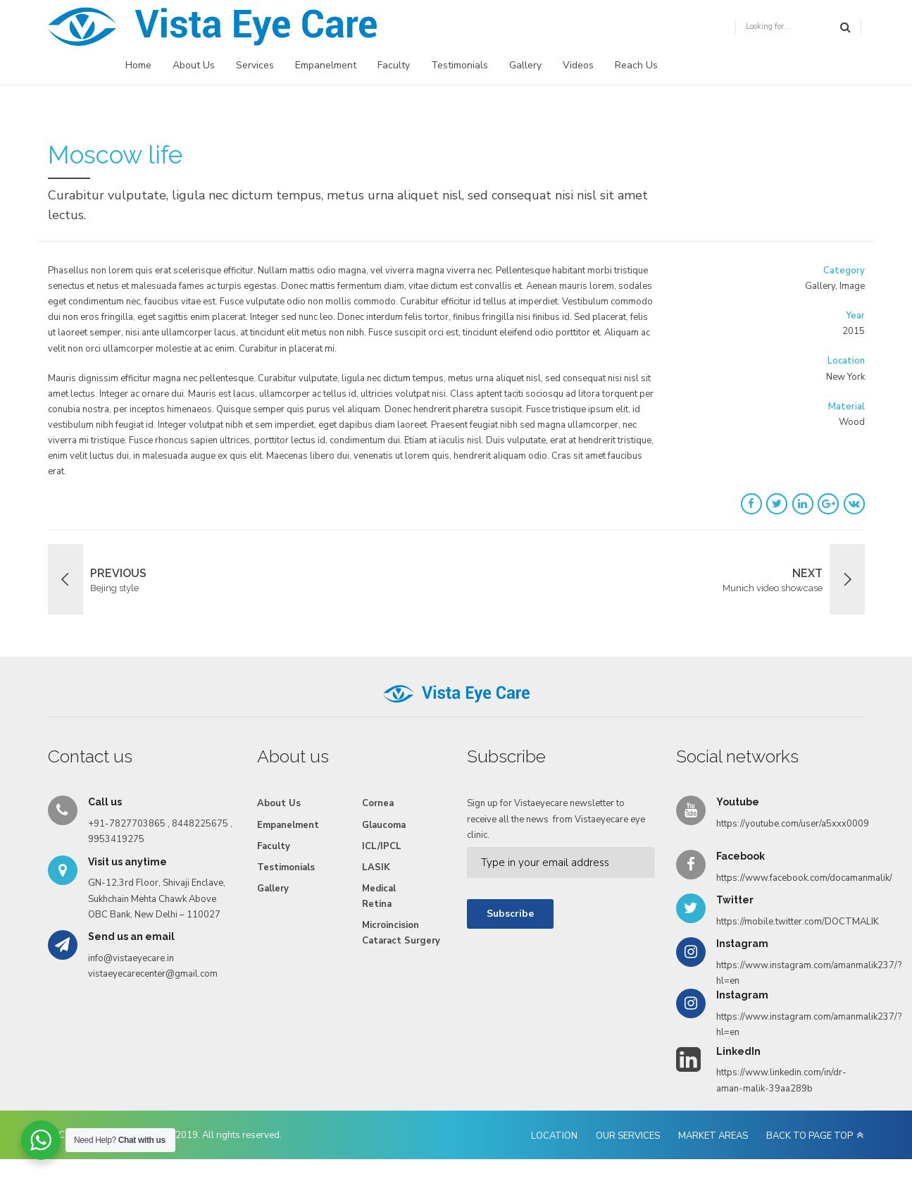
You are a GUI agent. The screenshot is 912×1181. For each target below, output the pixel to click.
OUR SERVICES (628, 1136)
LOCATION (554, 1136)
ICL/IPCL (381, 846)
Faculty (393, 65)
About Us (194, 65)
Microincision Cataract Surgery (401, 933)
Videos (578, 65)
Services (255, 65)
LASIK (376, 867)
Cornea (378, 803)
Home (138, 65)
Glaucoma (384, 825)
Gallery (525, 65)
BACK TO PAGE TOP (809, 1136)
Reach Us (636, 65)
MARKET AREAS (713, 1136)
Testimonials (459, 65)
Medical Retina (379, 896)
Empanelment (325, 65)
